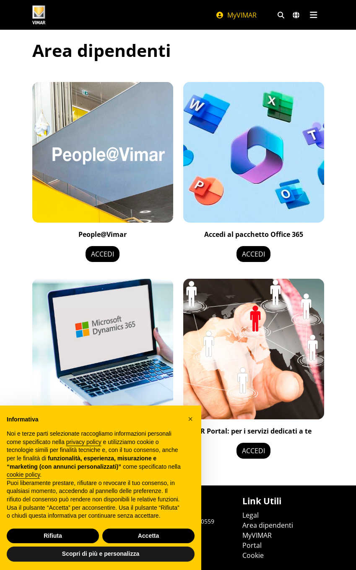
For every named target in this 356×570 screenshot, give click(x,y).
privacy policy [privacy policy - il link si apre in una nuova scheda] (83, 442)
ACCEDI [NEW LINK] (253, 450)
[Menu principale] (314, 15)
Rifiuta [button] (53, 535)
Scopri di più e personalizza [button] (100, 553)
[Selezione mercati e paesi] (296, 15)
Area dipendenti (267, 525)
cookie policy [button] (23, 474)
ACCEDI (102, 254)
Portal (252, 545)
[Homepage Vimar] (39, 14)
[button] (190, 419)
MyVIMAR (236, 15)
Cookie (253, 555)
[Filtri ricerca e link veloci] (281, 15)
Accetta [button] (148, 535)
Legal (250, 515)
